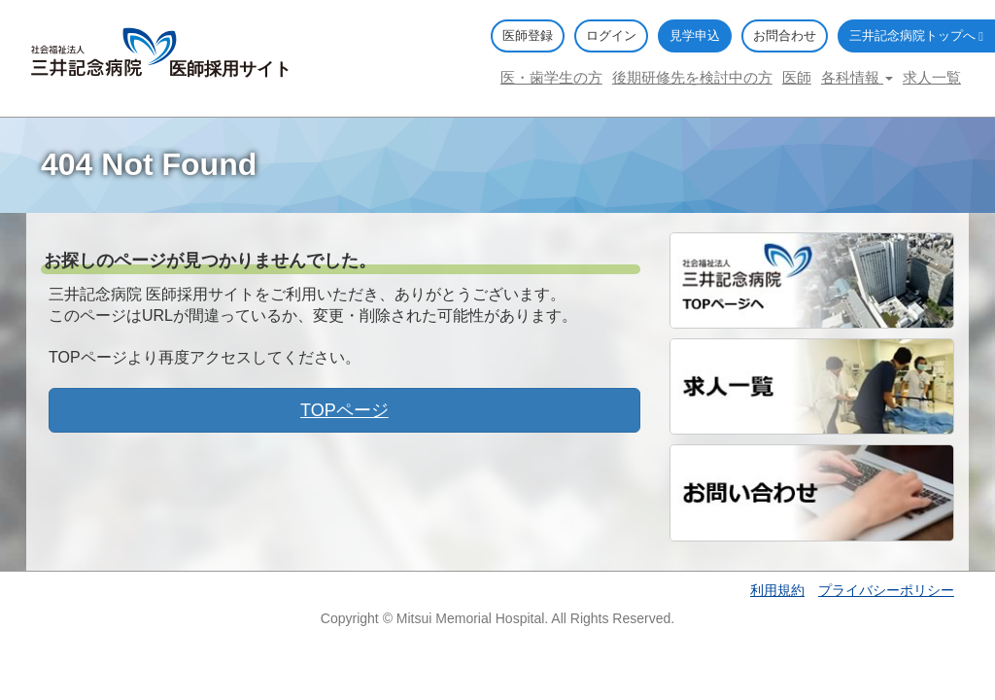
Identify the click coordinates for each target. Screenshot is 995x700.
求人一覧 (932, 77)
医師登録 (527, 35)
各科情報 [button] (857, 77)
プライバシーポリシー (886, 590)
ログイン (611, 35)
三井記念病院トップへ (916, 35)
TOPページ (344, 410)
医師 (796, 77)
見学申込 (694, 35)
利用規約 (777, 590)
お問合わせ (784, 35)
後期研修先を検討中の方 (692, 77)
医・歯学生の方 (551, 77)
